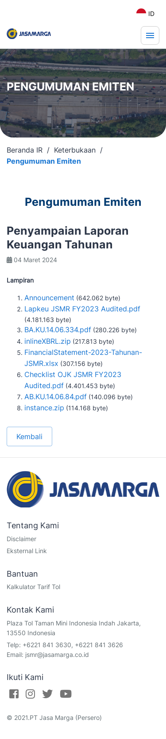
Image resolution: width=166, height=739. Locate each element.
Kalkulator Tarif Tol (33, 586)
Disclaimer (21, 538)
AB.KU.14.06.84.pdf (55, 396)
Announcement (49, 297)
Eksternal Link (27, 550)
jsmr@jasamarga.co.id (57, 654)
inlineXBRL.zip (47, 341)
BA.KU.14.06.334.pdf (57, 329)
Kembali (29, 436)
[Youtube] (65, 694)
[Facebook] (14, 694)
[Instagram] (30, 694)
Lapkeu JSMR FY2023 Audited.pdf (82, 308)
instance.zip (44, 407)
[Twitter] (47, 694)
